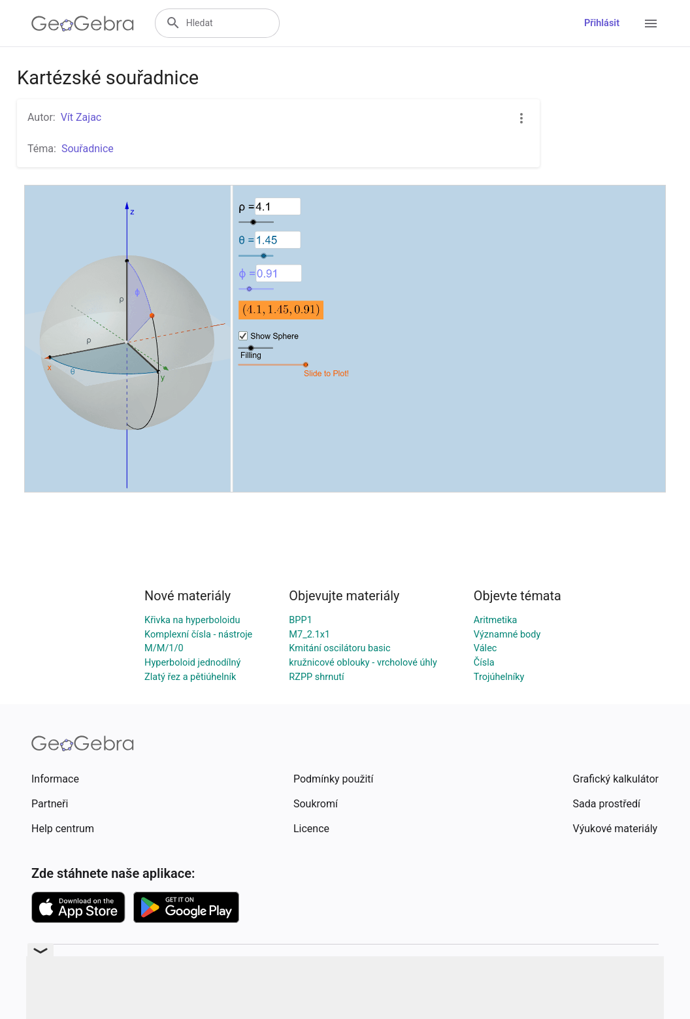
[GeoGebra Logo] (82, 23)
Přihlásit (601, 23)
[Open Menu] (651, 23)
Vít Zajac (81, 117)
